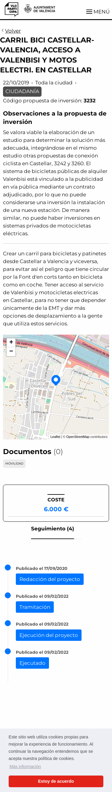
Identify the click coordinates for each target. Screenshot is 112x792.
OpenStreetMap (78, 437)
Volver (10, 31)
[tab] (52, 530)
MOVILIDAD (14, 463)
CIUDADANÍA (22, 91)
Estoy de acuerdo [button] (56, 781)
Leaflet (55, 437)
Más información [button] (25, 766)
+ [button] (11, 342)
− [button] (11, 351)
